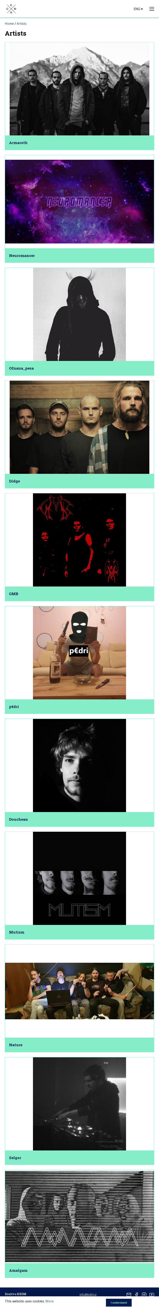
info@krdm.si (88, 1294)
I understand (119, 1302)
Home (9, 23)
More (49, 1301)
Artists (22, 23)
